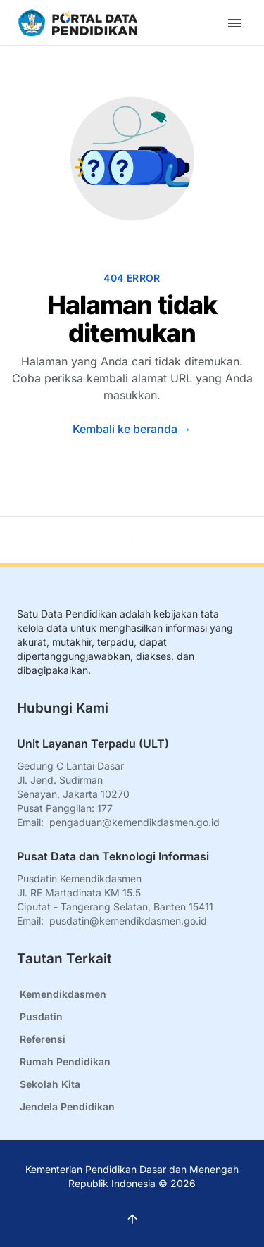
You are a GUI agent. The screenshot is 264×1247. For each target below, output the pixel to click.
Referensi (42, 1039)
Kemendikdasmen (63, 994)
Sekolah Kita (50, 1084)
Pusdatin (41, 1016)
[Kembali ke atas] (132, 1219)
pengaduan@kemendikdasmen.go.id (134, 822)
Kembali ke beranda (132, 429)
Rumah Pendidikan (65, 1061)
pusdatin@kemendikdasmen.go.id (128, 921)
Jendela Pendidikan (67, 1107)
